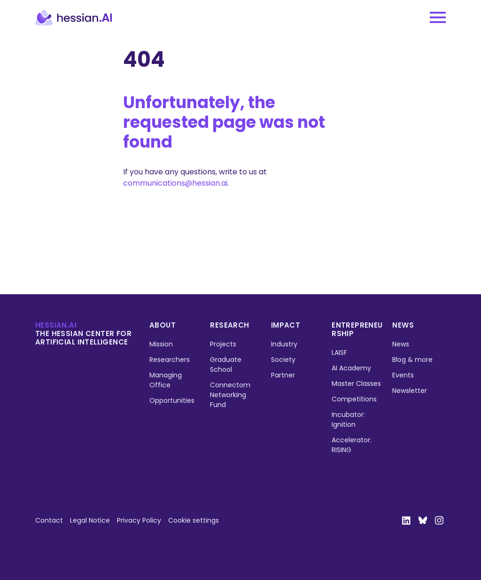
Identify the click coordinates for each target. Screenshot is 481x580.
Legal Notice (90, 520)
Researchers (169, 359)
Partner (283, 375)
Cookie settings (193, 520)
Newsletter (409, 390)
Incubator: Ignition (348, 419)
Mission (161, 344)
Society (283, 359)
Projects (223, 344)
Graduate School (225, 364)
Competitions (354, 399)
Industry (284, 344)
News (403, 325)
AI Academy (351, 368)
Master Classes (356, 383)
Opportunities (171, 400)
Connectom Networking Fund (230, 394)
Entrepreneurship (357, 329)
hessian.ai (56, 325)
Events (403, 375)
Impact (286, 325)
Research (229, 325)
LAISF (339, 352)
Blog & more (412, 359)
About (162, 325)
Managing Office (165, 380)
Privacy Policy (139, 520)
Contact (49, 520)
